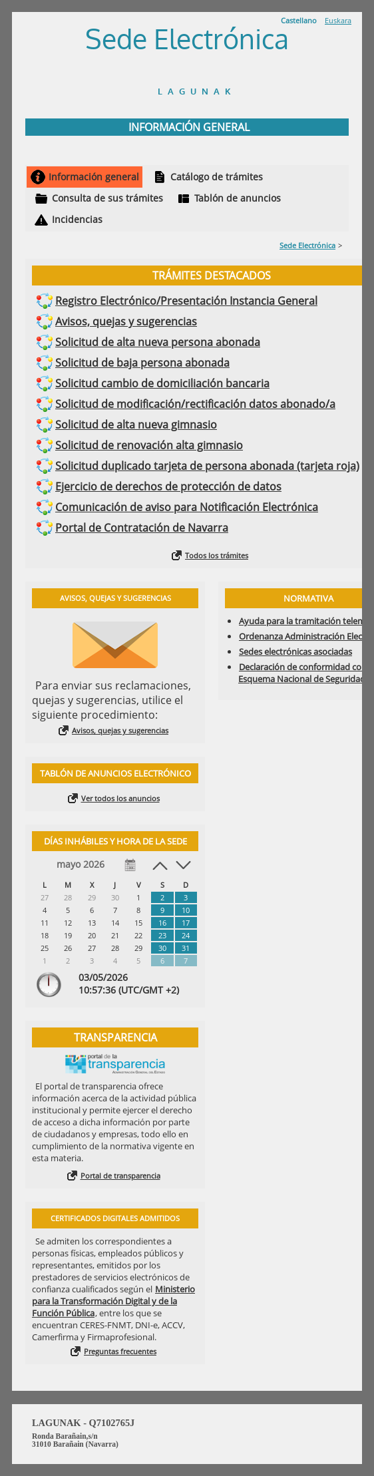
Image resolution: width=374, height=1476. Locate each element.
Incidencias (77, 219)
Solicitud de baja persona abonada (142, 362)
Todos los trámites (216, 555)
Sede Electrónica (307, 245)
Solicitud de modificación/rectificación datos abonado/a (195, 404)
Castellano (299, 20)
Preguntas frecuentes (120, 1351)
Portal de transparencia (120, 1176)
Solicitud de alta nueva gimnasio (136, 424)
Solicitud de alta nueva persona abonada (157, 342)
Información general (94, 176)
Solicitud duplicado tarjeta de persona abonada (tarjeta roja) (207, 466)
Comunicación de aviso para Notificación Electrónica (186, 507)
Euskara (338, 20)
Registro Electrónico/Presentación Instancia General (186, 300)
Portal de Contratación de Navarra (141, 527)
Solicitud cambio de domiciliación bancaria (162, 383)
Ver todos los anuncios (120, 798)
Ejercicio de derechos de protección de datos (168, 486)
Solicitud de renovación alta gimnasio (149, 445)
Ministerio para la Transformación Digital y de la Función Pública (113, 1301)
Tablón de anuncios (237, 198)
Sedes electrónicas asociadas (295, 651)
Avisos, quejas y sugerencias (126, 321)
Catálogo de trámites (216, 176)
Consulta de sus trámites (107, 198)
